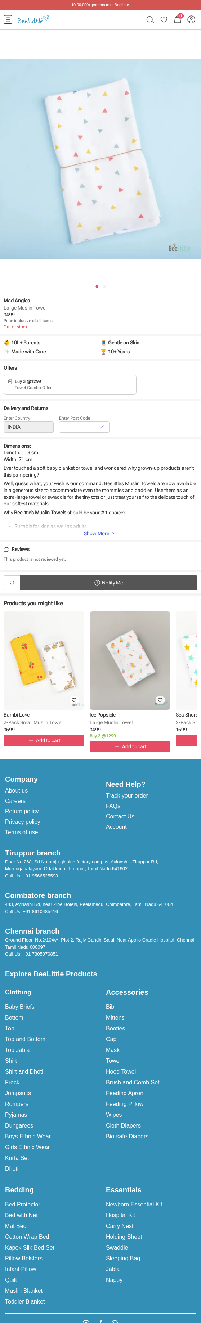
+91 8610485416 (40, 911)
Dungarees (19, 1126)
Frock (12, 1082)
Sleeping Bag (123, 1258)
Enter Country (17, 420)
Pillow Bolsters (24, 1258)
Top (9, 1028)
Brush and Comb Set (133, 1082)
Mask (113, 1050)
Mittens (115, 1018)
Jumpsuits (18, 1093)
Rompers (16, 1104)
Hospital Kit (120, 1215)
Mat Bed (16, 1226)
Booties (115, 1028)
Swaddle (117, 1248)
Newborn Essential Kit (134, 1204)
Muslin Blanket (24, 1291)
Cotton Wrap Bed (27, 1237)
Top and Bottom (25, 1039)
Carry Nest (119, 1226)
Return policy (22, 811)
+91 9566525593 (40, 876)
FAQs (113, 806)
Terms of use (21, 832)
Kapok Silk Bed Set (29, 1248)
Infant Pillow (20, 1269)
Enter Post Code (74, 420)
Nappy (114, 1280)
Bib (110, 1007)
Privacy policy (22, 822)
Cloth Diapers (123, 1126)
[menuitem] (8, 19)
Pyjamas (16, 1115)
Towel (113, 1061)
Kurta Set (17, 1158)
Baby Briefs (20, 1007)
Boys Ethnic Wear (28, 1136)
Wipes (114, 1115)
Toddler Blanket (25, 1302)
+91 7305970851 (40, 954)
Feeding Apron (124, 1093)
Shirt (11, 1061)
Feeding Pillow (124, 1104)
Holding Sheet (124, 1237)
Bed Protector (22, 1204)
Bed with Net (21, 1215)
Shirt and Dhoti (24, 1072)
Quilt (11, 1280)
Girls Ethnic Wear (27, 1147)
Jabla (113, 1269)
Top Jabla (17, 1050)
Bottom (14, 1018)
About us (16, 790)
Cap (111, 1039)
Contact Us (120, 816)
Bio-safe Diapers (127, 1136)
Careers (15, 801)
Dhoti (11, 1169)
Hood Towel (121, 1072)
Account (116, 827)
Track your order (127, 796)
